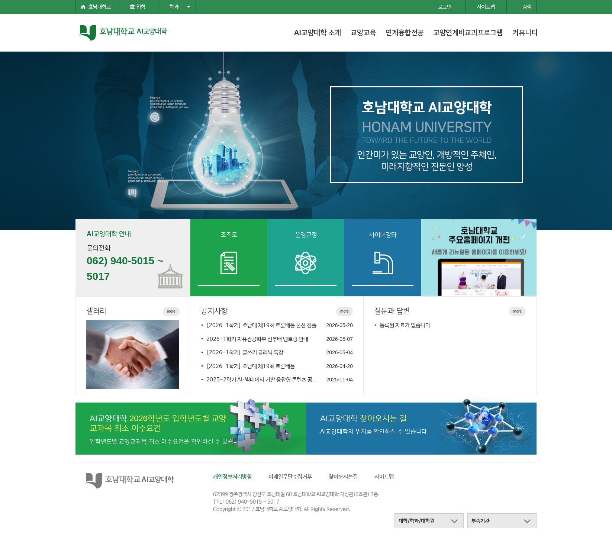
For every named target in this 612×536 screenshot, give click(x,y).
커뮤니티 (525, 32)
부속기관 (480, 521)
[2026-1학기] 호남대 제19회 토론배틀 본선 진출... (263, 325)
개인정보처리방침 (232, 477)
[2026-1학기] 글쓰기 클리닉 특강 (244, 352)
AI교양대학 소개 (317, 32)
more (171, 311)
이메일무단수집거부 (290, 477)
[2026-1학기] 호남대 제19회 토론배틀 (250, 366)
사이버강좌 (383, 234)
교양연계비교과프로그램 (468, 32)
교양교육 (363, 32)
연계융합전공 (404, 32)
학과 (180, 7)
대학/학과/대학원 (416, 521)
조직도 (228, 234)
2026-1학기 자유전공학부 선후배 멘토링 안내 (257, 339)
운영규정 (306, 234)
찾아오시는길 (343, 477)
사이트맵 (384, 477)
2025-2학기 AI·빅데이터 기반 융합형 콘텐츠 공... (261, 380)
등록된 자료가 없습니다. (406, 325)
